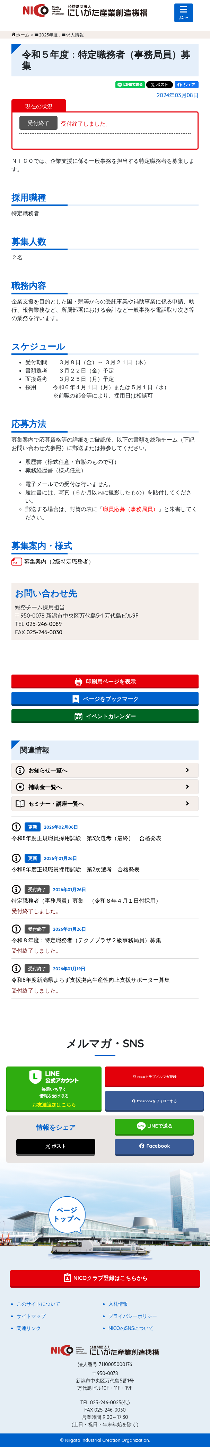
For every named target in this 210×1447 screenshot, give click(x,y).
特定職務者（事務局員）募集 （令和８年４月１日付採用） (86, 900)
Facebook (154, 1146)
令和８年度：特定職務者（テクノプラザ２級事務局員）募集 (86, 940)
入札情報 (118, 1304)
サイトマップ (31, 1316)
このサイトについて (38, 1304)
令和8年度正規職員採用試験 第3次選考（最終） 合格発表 (86, 838)
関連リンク (29, 1328)
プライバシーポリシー (132, 1316)
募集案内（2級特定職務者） (59, 561)
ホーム (22, 34)
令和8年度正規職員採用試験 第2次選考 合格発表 (75, 869)
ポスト (55, 1146)
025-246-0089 (44, 623)
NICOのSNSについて (131, 1328)
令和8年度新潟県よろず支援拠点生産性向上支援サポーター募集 (90, 979)
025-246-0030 (44, 632)
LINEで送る (154, 1126)
